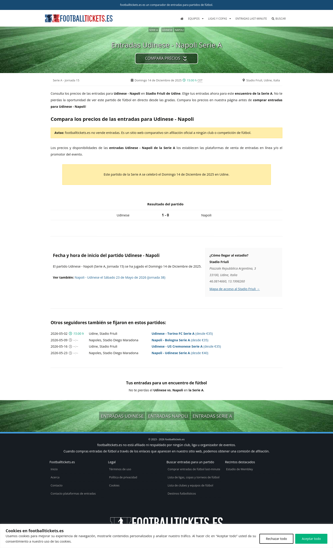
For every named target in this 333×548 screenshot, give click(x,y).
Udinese (167, 30)
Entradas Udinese (122, 416)
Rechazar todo (276, 539)
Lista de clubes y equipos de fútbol (190, 485)
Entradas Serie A (212, 416)
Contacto (57, 485)
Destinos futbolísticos (182, 493)
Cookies (114, 485)
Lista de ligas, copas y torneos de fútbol (193, 477)
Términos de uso (120, 469)
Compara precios (162, 58)
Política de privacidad (123, 477)
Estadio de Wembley (239, 469)
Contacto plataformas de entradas (73, 493)
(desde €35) (182, 333)
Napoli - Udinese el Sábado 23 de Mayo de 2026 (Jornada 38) (120, 277)
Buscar (278, 19)
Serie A (153, 30)
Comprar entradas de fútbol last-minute (194, 469)
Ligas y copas (217, 19)
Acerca (55, 477)
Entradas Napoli (168, 416)
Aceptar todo (311, 539)
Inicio (54, 469)
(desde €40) (180, 353)
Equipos (194, 19)
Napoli (179, 30)
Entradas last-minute (251, 19)
